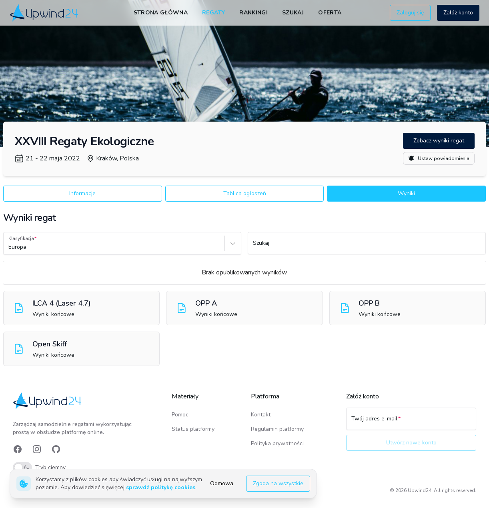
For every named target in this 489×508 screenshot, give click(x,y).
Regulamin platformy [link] (277, 429)
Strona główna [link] (161, 12)
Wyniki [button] (406, 193)
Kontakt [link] (261, 414)
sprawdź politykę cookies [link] (160, 487)
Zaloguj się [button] (410, 12)
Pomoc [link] (180, 414)
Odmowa (221, 483)
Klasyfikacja (21, 238)
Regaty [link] (213, 12)
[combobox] (9, 247)
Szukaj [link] (293, 12)
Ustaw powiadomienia (438, 158)
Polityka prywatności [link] (277, 443)
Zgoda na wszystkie (278, 483)
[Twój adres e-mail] (411, 422)
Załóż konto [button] (458, 12)
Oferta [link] (329, 12)
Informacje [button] (82, 193)
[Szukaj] (367, 247)
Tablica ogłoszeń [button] (244, 193)
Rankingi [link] (253, 12)
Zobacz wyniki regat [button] (438, 140)
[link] (45, 13)
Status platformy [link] (193, 429)
